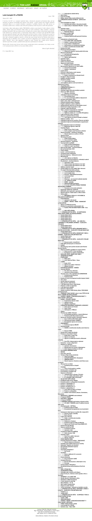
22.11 (66, 61)
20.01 (64, 269)
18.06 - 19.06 (70, 322)
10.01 (69, 30)
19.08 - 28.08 (69, 320)
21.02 (66, 427)
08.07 (66, 143)
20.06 (67, 406)
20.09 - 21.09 (70, 40)
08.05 (68, 114)
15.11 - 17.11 (65, 34)
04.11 (68, 95)
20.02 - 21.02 (66, 428)
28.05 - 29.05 (68, 146)
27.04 (64, 79)
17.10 (65, 373)
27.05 (67, 299)
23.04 (66, 149)
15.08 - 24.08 (69, 389)
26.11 (72, 273)
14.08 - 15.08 (67, 67)
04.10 (67, 39)
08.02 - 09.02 (68, 54)
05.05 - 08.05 (68, 300)
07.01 (67, 313)
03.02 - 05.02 (69, 126)
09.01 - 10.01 (65, 356)
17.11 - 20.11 (72, 314)
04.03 (67, 343)
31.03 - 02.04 (72, 117)
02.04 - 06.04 (67, 421)
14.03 (64, 16)
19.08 (66, 386)
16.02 (72, 249)
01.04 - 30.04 (64, 177)
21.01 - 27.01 (70, 188)
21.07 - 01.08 (70, 174)
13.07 (63, 70)
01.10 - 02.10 (70, 319)
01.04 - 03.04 (66, 337)
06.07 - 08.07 (69, 43)
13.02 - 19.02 (67, 346)
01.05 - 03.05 (65, 415)
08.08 (66, 99)
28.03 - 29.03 (71, 422)
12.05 (64, 48)
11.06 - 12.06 (68, 144)
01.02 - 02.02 (71, 252)
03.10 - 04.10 (70, 376)
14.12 (71, 192)
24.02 (68, 267)
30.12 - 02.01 (70, 358)
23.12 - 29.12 (66, 359)
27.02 (65, 344)
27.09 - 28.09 (67, 458)
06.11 (68, 170)
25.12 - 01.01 (72, 131)
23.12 (67, 204)
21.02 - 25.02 (65, 162)
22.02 (63, 198)
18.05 (66, 76)
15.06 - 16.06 (71, 75)
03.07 (66, 73)
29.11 (66, 33)
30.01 (68, 431)
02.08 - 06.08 (69, 171)
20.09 (64, 460)
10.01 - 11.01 (68, 436)
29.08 (73, 278)
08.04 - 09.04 (65, 302)
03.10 (64, 457)
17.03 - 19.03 (66, 303)
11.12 (70, 206)
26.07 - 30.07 (66, 173)
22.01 (71, 90)
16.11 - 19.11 (68, 275)
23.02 (68, 161)
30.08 (68, 380)
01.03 (73, 305)
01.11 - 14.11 (67, 138)
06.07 (65, 231)
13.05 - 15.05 (65, 331)
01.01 (67, 464)
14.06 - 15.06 (70, 46)
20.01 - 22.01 (67, 310)
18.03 (73, 159)
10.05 (67, 332)
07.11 (62, 367)
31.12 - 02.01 (66, 437)
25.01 (64, 88)
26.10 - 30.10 (70, 316)
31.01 (66, 87)
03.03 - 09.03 (66, 182)
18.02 (69, 125)
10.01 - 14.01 (68, 272)
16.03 (63, 85)
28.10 (67, 371)
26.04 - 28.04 (66, 81)
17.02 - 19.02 (68, 307)
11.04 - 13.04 (73, 51)
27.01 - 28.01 (64, 308)
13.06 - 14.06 (68, 407)
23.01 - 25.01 (66, 433)
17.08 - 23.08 (72, 461)
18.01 (63, 58)
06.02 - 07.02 (70, 349)
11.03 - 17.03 (67, 180)
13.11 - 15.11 (68, 365)
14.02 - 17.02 (70, 251)
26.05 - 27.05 (64, 263)
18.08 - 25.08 (69, 260)
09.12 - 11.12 (71, 134)
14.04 (66, 152)
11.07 (69, 72)
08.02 (65, 55)
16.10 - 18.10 (70, 374)
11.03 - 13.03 (70, 341)
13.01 (66, 92)
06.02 (67, 350)
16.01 (61, 352)
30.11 (65, 255)
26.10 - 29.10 (65, 276)
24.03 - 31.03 (72, 179)
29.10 (67, 370)
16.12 (70, 132)
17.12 (71, 191)
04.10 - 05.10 (63, 455)
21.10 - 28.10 (71, 196)
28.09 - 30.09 (66, 96)
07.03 (66, 425)
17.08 (66, 388)
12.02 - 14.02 (71, 347)
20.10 (72, 317)
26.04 (66, 49)
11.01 (64, 60)
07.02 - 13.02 (65, 430)
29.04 (70, 147)
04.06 (63, 326)
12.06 (63, 323)
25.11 (63, 135)
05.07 (67, 108)
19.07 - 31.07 (67, 69)
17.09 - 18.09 (67, 140)
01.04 (70, 155)
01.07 (73, 401)
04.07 (73, 293)
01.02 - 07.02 (67, 200)
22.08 (66, 383)
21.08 (66, 385)
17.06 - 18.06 (69, 111)
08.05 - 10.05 (68, 413)
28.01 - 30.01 (71, 164)
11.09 (66, 379)
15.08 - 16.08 (67, 391)
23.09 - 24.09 (72, 98)
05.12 (69, 254)
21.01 (64, 128)
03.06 (61, 261)
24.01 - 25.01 (67, 57)
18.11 (63, 194)
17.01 (63, 28)
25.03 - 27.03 (68, 158)
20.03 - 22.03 (72, 424)
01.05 (66, 78)
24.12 (68, 189)
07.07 (69, 107)
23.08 (71, 382)
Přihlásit (89, 1)
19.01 (66, 167)
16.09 (68, 141)
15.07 (69, 101)
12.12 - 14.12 (69, 442)
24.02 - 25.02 (69, 264)
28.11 (65, 364)
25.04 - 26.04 (68, 13)
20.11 (65, 63)
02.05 (67, 334)
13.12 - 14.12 (66, 31)
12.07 (69, 104)
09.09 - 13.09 (66, 210)
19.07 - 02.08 (70, 42)
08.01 (71, 168)
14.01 (61, 311)
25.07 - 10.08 (63, 463)
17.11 (64, 137)
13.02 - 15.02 (72, 24)
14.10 (63, 257)
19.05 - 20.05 (69, 242)
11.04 (62, 15)
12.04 (64, 419)
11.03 (73, 120)
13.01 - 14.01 (68, 270)
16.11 (66, 449)
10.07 (72, 105)
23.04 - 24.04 (67, 335)
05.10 (70, 66)
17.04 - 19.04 (69, 418)
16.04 (68, 116)
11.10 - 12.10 (69, 454)
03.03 (71, 18)
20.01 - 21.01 (68, 129)
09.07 (65, 219)
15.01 (68, 355)
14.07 (69, 102)
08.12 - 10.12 (66, 93)
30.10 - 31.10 (69, 368)
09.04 (67, 153)
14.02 (66, 22)
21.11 (62, 448)
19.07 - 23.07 (66, 176)
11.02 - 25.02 (68, 183)
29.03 (65, 52)
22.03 (66, 119)
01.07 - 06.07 (71, 45)
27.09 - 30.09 (64, 258)
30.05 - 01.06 (73, 113)
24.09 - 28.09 (69, 377)
